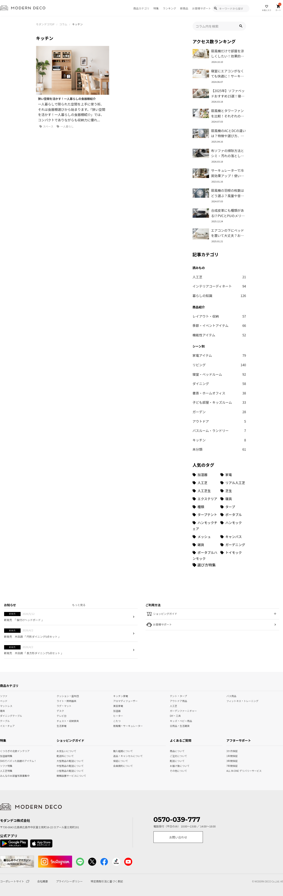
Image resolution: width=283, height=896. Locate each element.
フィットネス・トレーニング (242, 700)
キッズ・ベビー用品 (181, 720)
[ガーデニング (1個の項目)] (233, 545)
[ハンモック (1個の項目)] (233, 526)
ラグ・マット (64, 705)
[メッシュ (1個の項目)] (205, 537)
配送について (175, 760)
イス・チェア (7, 725)
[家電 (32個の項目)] (233, 475)
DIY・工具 (175, 715)
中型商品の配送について (68, 765)
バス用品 (231, 696)
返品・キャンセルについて (124, 755)
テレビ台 (62, 715)
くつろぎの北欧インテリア (5, 750)
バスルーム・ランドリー (219, 430)
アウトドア (219, 421)
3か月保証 (231, 750)
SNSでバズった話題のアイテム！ (5, 760)
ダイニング (219, 383)
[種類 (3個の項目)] (205, 507)
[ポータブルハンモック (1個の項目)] (205, 555)
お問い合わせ (178, 837)
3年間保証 (231, 760)
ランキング (169, 8)
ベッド (3, 700)
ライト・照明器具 (66, 700)
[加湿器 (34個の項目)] (205, 475)
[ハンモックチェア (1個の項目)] (205, 526)
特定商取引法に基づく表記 (107, 881)
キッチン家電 (120, 696)
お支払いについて (66, 750)
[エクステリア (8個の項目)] (205, 499)
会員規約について (123, 765)
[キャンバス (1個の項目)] (233, 537)
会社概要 (42, 881)
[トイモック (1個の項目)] (233, 555)
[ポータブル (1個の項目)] (233, 515)
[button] (240, 26)
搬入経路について (123, 750)
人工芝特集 (5, 770)
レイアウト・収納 (219, 316)
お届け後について (175, 765)
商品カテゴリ (141, 8)
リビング (219, 365)
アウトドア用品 (178, 700)
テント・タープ (178, 696)
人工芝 (219, 277)
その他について (175, 770)
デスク (60, 710)
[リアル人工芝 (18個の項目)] (233, 483)
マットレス (6, 705)
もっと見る (78, 605)
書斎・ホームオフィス (219, 393)
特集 (156, 8)
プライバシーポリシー (69, 881)
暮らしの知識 (219, 295)
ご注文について (175, 755)
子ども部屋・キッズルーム (219, 402)
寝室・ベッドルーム (219, 374)
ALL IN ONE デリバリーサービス (232, 770)
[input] (219, 26)
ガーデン (219, 412)
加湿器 (117, 710)
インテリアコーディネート (219, 286)
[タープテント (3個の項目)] (205, 515)
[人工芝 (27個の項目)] (205, 483)
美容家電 (118, 705)
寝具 (2, 710)
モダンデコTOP (45, 24)
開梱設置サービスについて (68, 775)
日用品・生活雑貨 (179, 725)
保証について (120, 760)
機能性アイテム (219, 335)
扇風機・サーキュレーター (128, 725)
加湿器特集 (5, 755)
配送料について (65, 755)
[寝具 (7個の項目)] (233, 499)
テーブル (5, 720)
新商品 (184, 8)
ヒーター (118, 715)
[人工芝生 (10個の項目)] (205, 491)
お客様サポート (201, 8)
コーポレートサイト (14, 881)
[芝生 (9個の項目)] (233, 491)
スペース (46, 126)
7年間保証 (231, 765)
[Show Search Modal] (215, 8)
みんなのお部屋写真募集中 (5, 775)
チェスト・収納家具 (68, 720)
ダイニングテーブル (11, 715)
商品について (175, 750)
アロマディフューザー (125, 700)
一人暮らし (65, 126)
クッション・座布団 (68, 696)
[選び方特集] (204, 564)
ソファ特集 (5, 765)
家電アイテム (219, 355)
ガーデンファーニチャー (183, 710)
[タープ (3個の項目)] (233, 507)
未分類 (219, 449)
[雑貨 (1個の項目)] (205, 545)
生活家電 (62, 725)
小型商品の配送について (68, 770)
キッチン (219, 440)
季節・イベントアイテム (219, 325)
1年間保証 (231, 755)
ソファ (3, 696)
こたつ (117, 720)
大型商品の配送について (68, 760)
